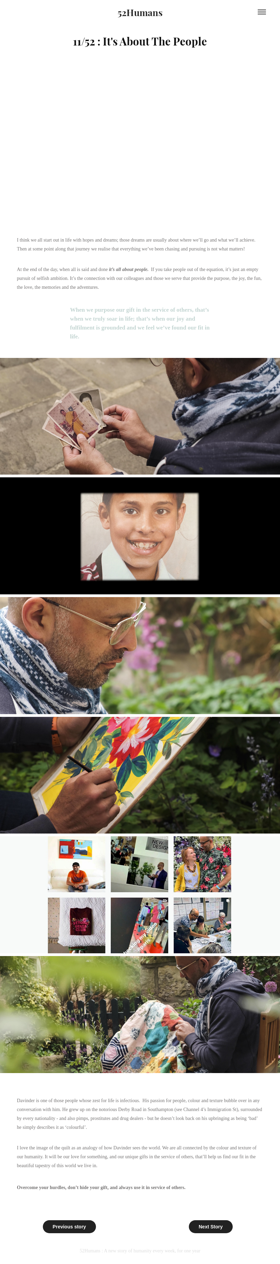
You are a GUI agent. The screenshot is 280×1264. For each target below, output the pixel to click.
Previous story (69, 1226)
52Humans (140, 11)
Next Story (211, 1226)
